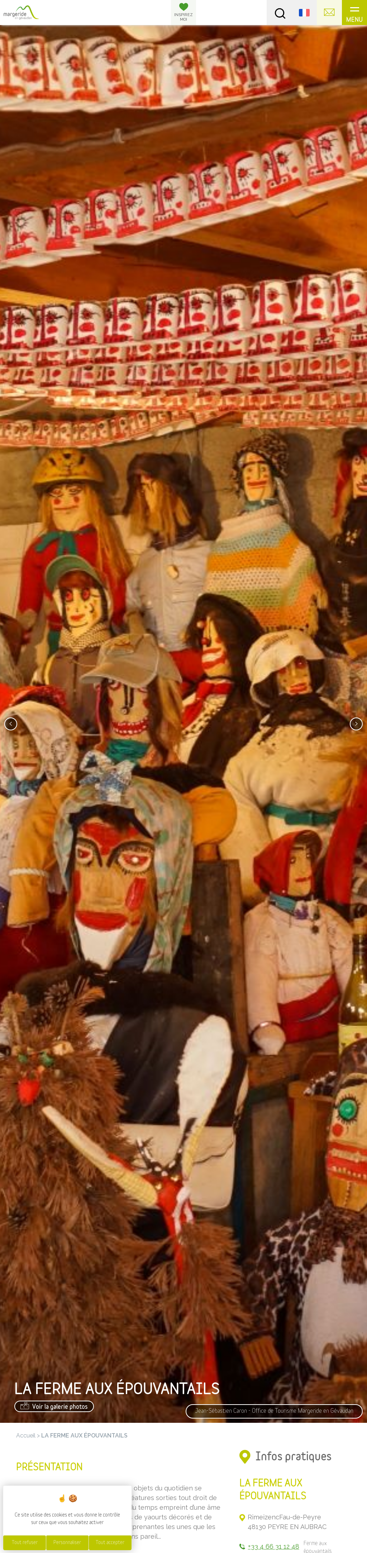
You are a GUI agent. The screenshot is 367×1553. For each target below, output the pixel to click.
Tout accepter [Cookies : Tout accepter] (110, 1542)
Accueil (25, 1435)
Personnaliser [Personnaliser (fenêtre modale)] (67, 1542)
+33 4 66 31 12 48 (273, 1546)
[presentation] (10, 723)
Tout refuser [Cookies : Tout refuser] (25, 1542)
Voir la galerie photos (54, 1406)
